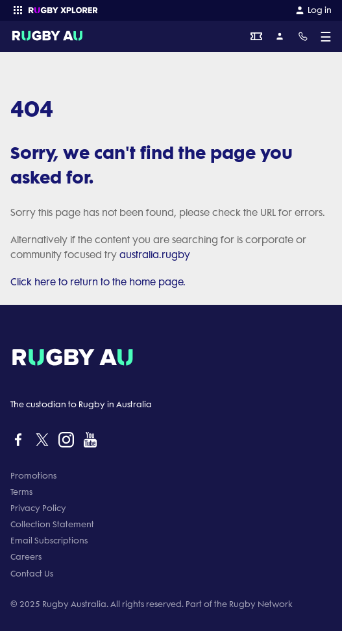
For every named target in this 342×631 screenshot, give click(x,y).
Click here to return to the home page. (98, 282)
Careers (26, 557)
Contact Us (31, 573)
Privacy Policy (38, 508)
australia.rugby (154, 255)
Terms (21, 492)
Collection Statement (52, 524)
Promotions (33, 476)
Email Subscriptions (49, 540)
